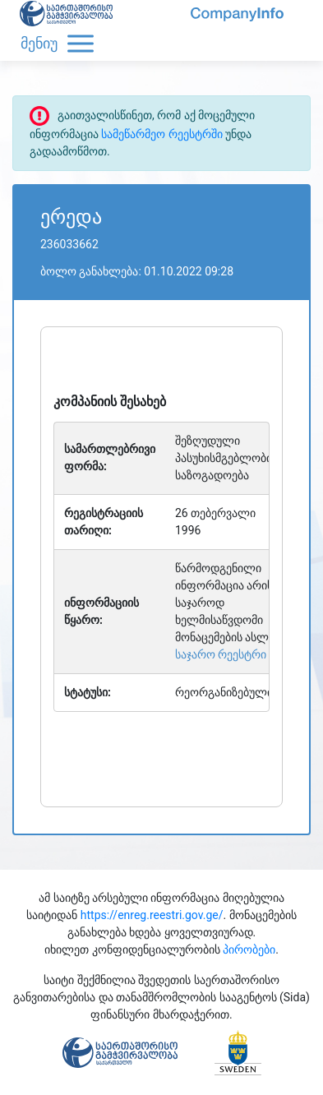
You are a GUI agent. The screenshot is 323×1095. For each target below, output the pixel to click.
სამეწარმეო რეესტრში (161, 134)
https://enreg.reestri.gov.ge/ (152, 915)
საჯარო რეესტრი (220, 654)
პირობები (249, 949)
